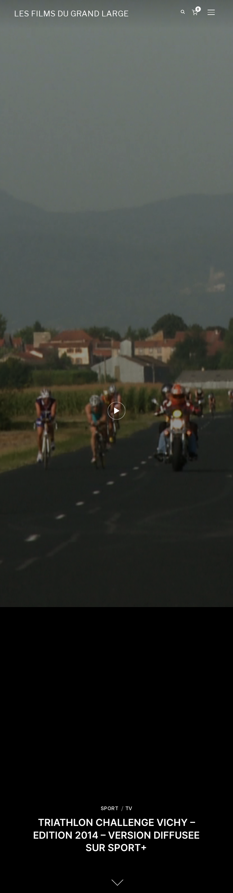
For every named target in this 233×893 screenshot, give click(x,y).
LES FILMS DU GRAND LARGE (71, 13)
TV (128, 808)
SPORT (110, 808)
